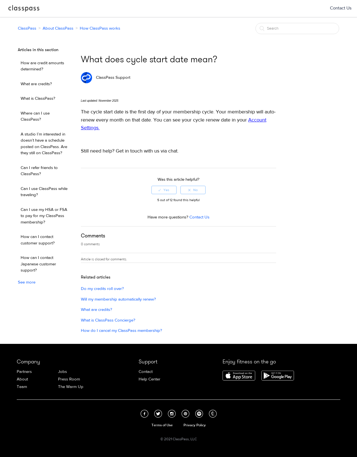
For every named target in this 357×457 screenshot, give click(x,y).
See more (26, 282)
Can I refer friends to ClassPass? (39, 171)
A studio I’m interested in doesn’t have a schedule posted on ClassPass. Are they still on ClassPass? (44, 144)
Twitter (158, 414)
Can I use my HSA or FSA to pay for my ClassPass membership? (44, 216)
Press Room (69, 379)
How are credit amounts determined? (42, 66)
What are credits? (36, 84)
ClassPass (23, 9)
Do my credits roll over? (102, 288)
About (22, 379)
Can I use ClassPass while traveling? (44, 192)
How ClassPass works (100, 28)
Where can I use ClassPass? (35, 116)
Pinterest (185, 414)
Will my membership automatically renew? (118, 299)
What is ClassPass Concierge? (108, 320)
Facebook (144, 414)
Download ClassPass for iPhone (239, 376)
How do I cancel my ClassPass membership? (121, 330)
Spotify (199, 414)
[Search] (297, 28)
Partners (24, 371)
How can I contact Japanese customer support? (38, 264)
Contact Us (340, 8)
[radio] (164, 190)
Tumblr (213, 414)
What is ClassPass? (38, 98)
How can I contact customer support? (38, 240)
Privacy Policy (195, 425)
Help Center (149, 379)
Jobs (62, 371)
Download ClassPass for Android (277, 376)
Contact (146, 371)
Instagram (172, 414)
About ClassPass (58, 28)
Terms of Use (162, 425)
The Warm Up (70, 386)
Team (22, 386)
